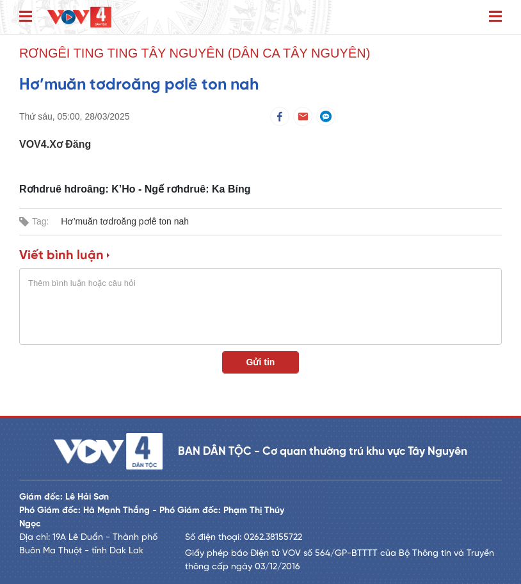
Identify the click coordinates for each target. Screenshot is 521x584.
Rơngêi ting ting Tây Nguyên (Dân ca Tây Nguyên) (194, 53)
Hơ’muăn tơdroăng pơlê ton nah (125, 221)
